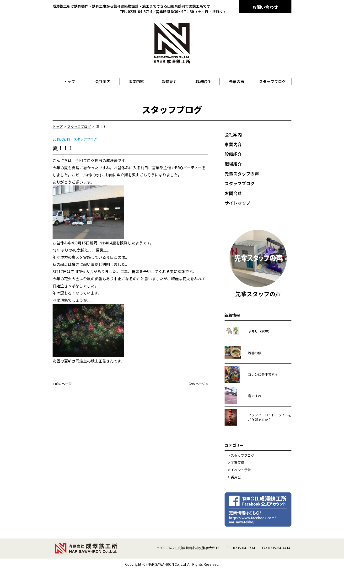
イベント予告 (241, 469)
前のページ (63, 383)
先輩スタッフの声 (242, 173)
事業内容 (233, 144)
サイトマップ (237, 203)
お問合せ (233, 193)
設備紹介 (233, 154)
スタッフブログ (85, 139)
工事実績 (237, 462)
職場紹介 (233, 164)
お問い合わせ (265, 7)
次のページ (197, 383)
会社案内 (233, 134)
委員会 (236, 477)
